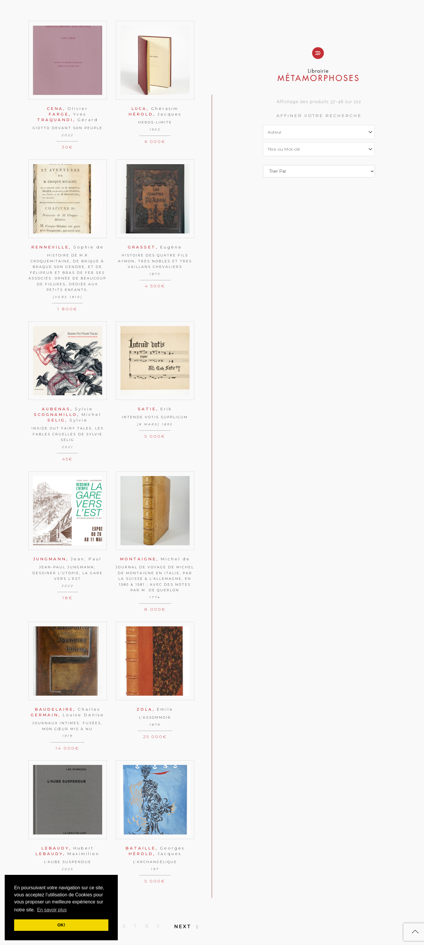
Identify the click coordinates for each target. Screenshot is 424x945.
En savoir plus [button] (52, 909)
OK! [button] (61, 925)
